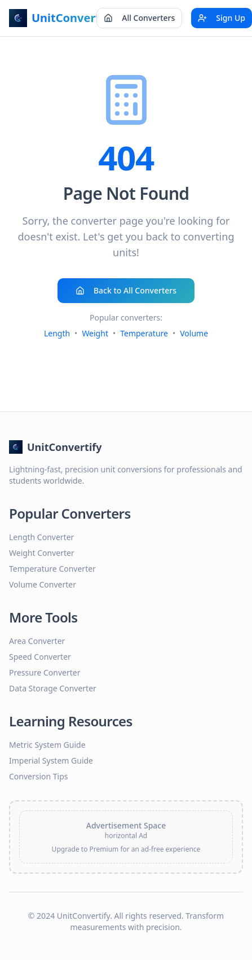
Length (57, 333)
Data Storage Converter (52, 688)
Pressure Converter (44, 672)
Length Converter (41, 537)
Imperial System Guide (51, 760)
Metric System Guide (47, 744)
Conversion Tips (38, 776)
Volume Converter (42, 584)
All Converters (139, 17)
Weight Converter (41, 552)
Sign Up (221, 17)
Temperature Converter (52, 568)
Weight (95, 333)
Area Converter (37, 640)
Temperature (144, 333)
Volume (194, 333)
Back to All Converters (126, 290)
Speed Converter (40, 656)
